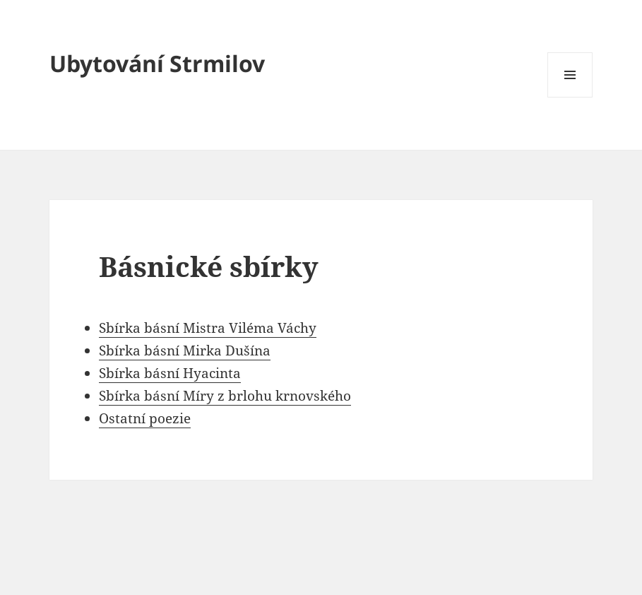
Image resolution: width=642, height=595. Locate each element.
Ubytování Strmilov (157, 63)
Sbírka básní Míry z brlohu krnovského (225, 396)
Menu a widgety (570, 97)
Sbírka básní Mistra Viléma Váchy (207, 328)
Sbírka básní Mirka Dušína (185, 350)
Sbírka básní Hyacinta (170, 373)
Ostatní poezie (145, 418)
